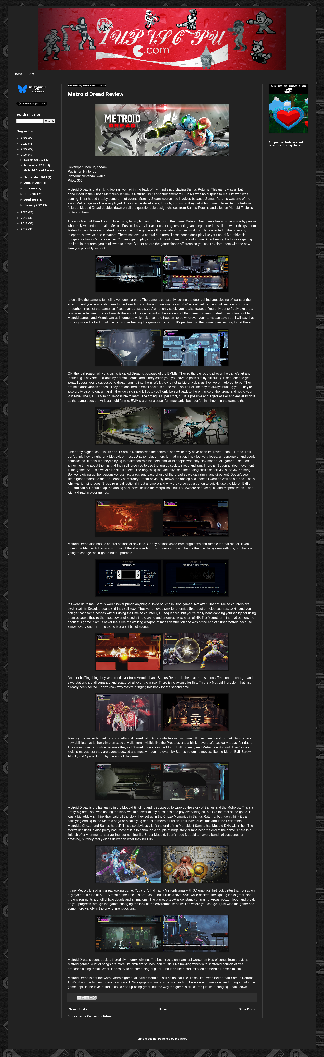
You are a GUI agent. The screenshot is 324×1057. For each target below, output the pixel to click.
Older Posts (246, 1009)
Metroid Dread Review (95, 94)
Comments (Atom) (100, 1016)
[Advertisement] (282, 214)
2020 (24, 212)
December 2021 (35, 159)
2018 (24, 223)
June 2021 (31, 194)
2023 (24, 143)
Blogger (180, 1038)
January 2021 (33, 205)
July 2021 (31, 188)
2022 (24, 149)
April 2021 (31, 199)
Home (18, 74)
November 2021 (35, 165)
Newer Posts (78, 1009)
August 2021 (33, 182)
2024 (24, 138)
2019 (24, 217)
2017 (24, 229)
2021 (24, 154)
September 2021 (36, 177)
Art (32, 74)
